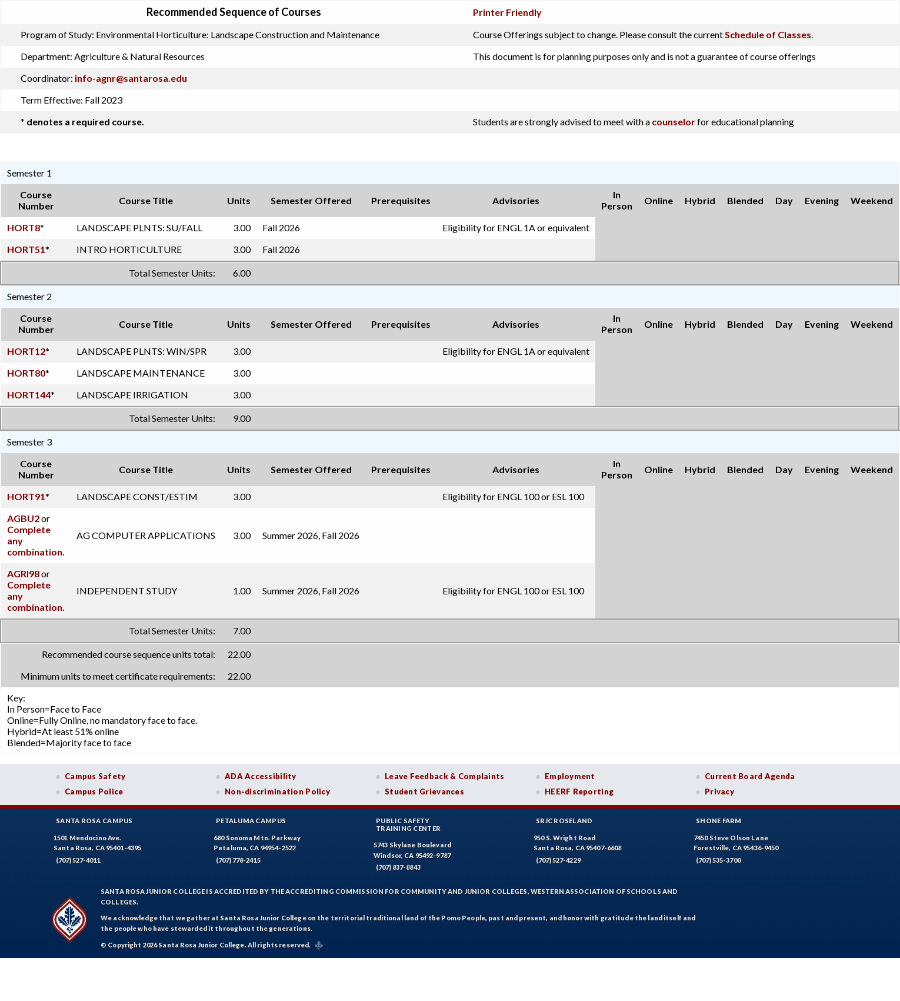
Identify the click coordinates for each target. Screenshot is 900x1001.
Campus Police (94, 791)
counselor (673, 121)
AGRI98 (23, 573)
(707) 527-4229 (558, 860)
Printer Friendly (507, 12)
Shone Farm (719, 820)
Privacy (719, 791)
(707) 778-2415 (238, 860)
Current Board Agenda (750, 776)
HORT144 (29, 394)
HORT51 (26, 249)
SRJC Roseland (564, 820)
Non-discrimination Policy (277, 791)
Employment (570, 776)
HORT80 (26, 372)
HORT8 (23, 227)
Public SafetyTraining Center (408, 824)
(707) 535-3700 (718, 860)
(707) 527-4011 (78, 860)
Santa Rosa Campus (94, 820)
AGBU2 (23, 518)
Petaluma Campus (251, 820)
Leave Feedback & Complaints (444, 776)
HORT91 (26, 496)
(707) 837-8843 (398, 867)
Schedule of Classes (768, 34)
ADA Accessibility (260, 776)
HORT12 (26, 351)
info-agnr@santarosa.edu (131, 78)
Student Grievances (424, 791)
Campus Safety (95, 776)
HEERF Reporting (579, 791)
